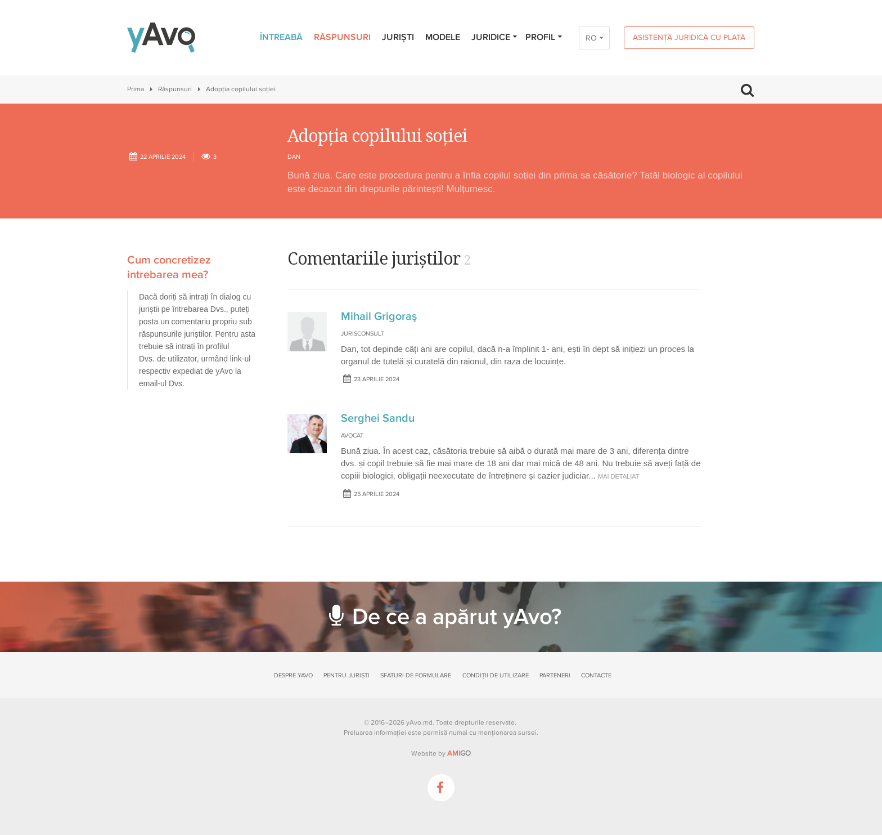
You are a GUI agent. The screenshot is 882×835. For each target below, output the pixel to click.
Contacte (596, 675)
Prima (135, 89)
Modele (442, 37)
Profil (544, 37)
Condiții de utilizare (495, 675)
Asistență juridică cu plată (689, 37)
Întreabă (281, 37)
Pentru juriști (346, 675)
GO (459, 753)
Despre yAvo (293, 675)
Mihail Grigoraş (379, 316)
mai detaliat (619, 476)
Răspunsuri (342, 37)
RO (591, 38)
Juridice (494, 37)
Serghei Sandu (378, 418)
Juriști (398, 37)
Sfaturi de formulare (415, 675)
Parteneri (554, 675)
